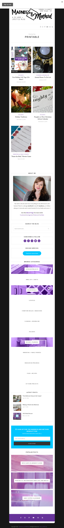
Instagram (29, 215)
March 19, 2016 (21, 159)
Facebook (23, 215)
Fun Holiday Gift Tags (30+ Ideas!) (21, 78)
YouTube (41, 215)
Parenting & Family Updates (21, 154)
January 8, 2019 (42, 80)
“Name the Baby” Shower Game (21, 156)
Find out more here (32, 253)
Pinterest (35, 215)
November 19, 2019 (21, 82)
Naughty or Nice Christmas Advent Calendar (42, 118)
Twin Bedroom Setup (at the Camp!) (32, 396)
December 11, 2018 (21, 119)
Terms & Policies (43, 526)
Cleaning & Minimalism (42, 75)
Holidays (21, 75)
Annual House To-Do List (43, 77)
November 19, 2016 (42, 121)
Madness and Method (24, 526)
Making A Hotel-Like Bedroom (31, 405)
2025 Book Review (28, 413)
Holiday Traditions (21, 117)
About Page (30, 213)
